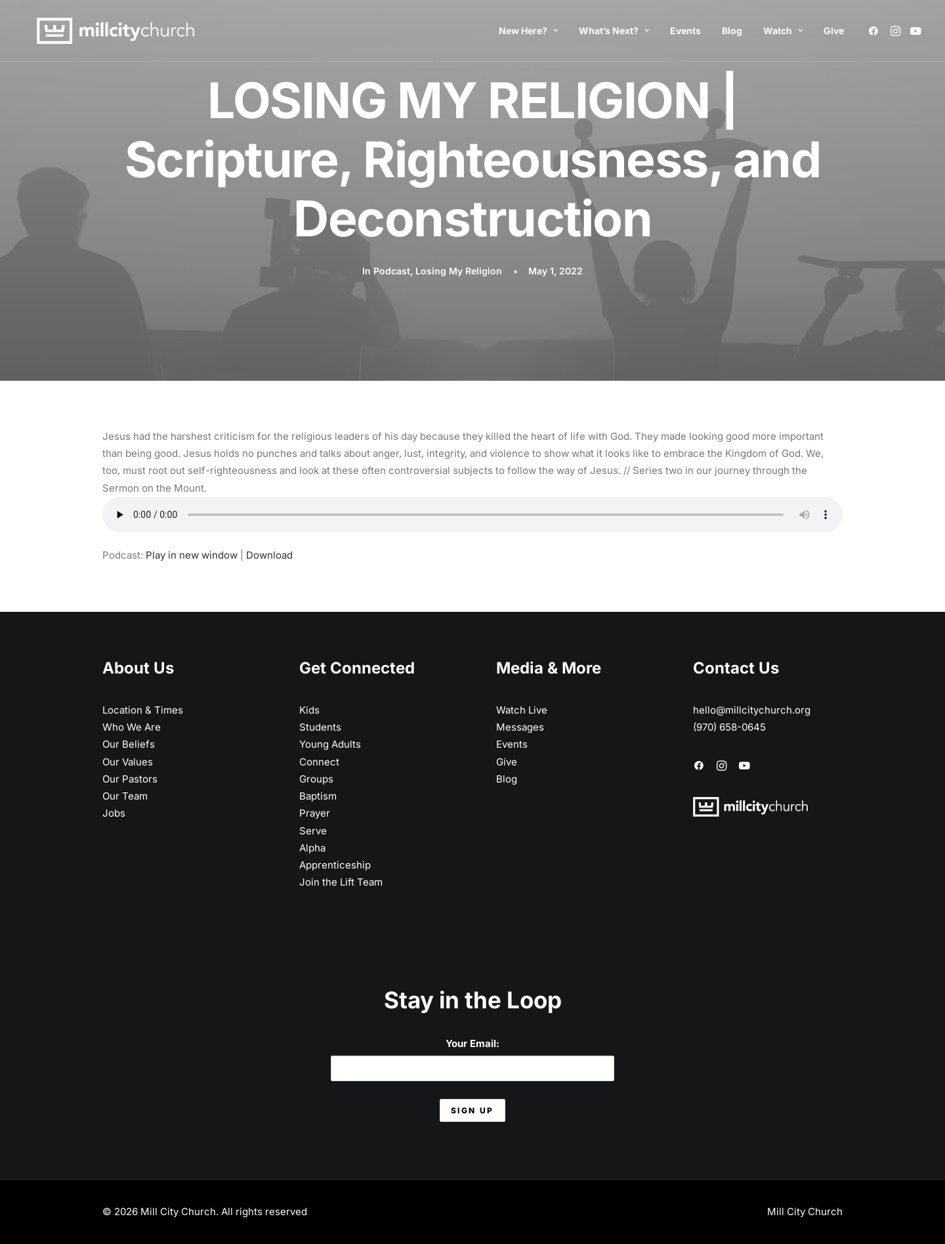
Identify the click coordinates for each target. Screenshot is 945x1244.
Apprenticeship (335, 865)
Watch (783, 30)
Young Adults (330, 744)
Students (320, 727)
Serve (313, 831)
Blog (732, 30)
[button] (876, 31)
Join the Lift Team (341, 882)
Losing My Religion (458, 270)
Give (834, 30)
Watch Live (521, 710)
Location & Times (142, 710)
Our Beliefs (128, 744)
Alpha (312, 848)
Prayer (314, 813)
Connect (319, 762)
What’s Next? (614, 30)
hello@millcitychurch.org (751, 710)
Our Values (127, 762)
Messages (520, 727)
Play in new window (192, 555)
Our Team (125, 796)
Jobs (113, 813)
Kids (309, 710)
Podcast (391, 270)
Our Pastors (130, 779)
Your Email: (472, 1059)
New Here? (528, 30)
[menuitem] (528, 31)
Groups (316, 779)
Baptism (318, 796)
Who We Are (131, 727)
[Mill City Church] (102, 31)
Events (685, 30)
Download (269, 555)
